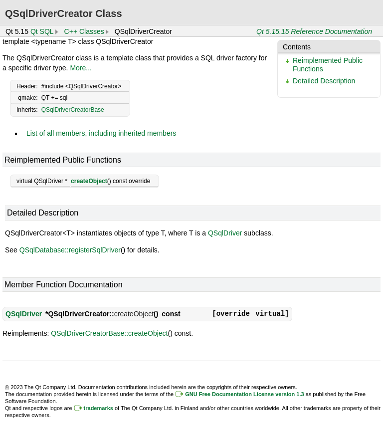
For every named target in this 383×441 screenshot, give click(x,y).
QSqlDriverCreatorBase (72, 109)
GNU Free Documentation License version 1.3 (244, 394)
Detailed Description (324, 81)
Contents (297, 47)
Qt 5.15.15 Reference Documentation (314, 31)
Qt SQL (42, 31)
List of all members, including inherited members (101, 133)
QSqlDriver (225, 233)
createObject (89, 181)
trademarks (98, 408)
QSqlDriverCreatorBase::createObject (109, 333)
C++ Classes (84, 31)
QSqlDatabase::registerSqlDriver (70, 250)
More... (81, 68)
